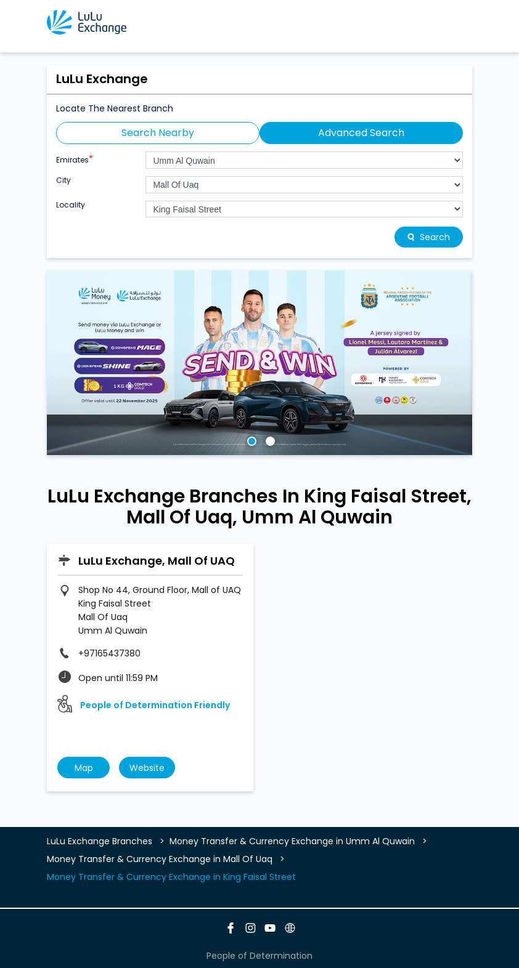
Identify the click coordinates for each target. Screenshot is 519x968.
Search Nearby (157, 133)
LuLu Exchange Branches (101, 841)
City (63, 180)
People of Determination (259, 956)
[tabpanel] (259, 362)
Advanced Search (361, 133)
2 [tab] (269, 440)
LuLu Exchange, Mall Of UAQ (156, 560)
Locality (70, 205)
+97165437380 (109, 653)
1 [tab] (250, 440)
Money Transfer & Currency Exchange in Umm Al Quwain (292, 841)
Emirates (74, 158)
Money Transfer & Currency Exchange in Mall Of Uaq (159, 859)
